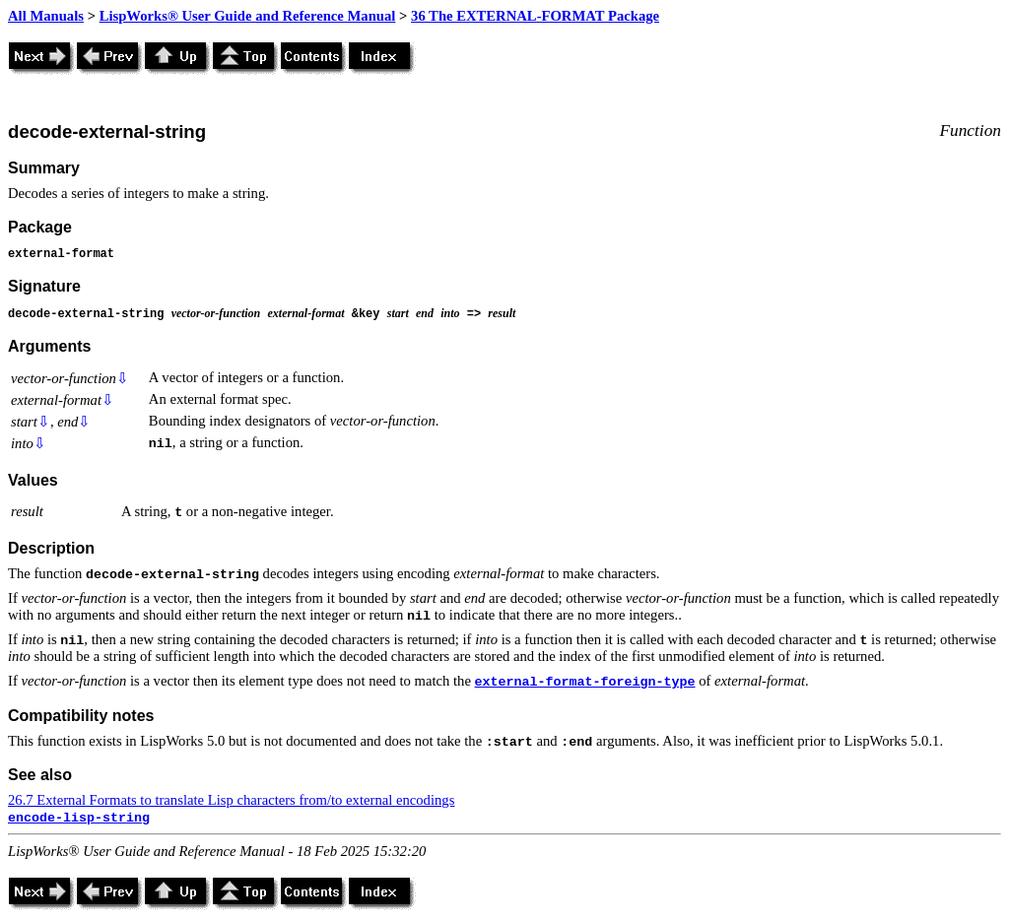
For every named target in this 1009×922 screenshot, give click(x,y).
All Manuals (46, 16)
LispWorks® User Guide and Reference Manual (248, 16)
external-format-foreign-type (585, 682)
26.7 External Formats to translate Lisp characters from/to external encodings (231, 800)
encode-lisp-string (79, 818)
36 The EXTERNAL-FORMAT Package (535, 16)
